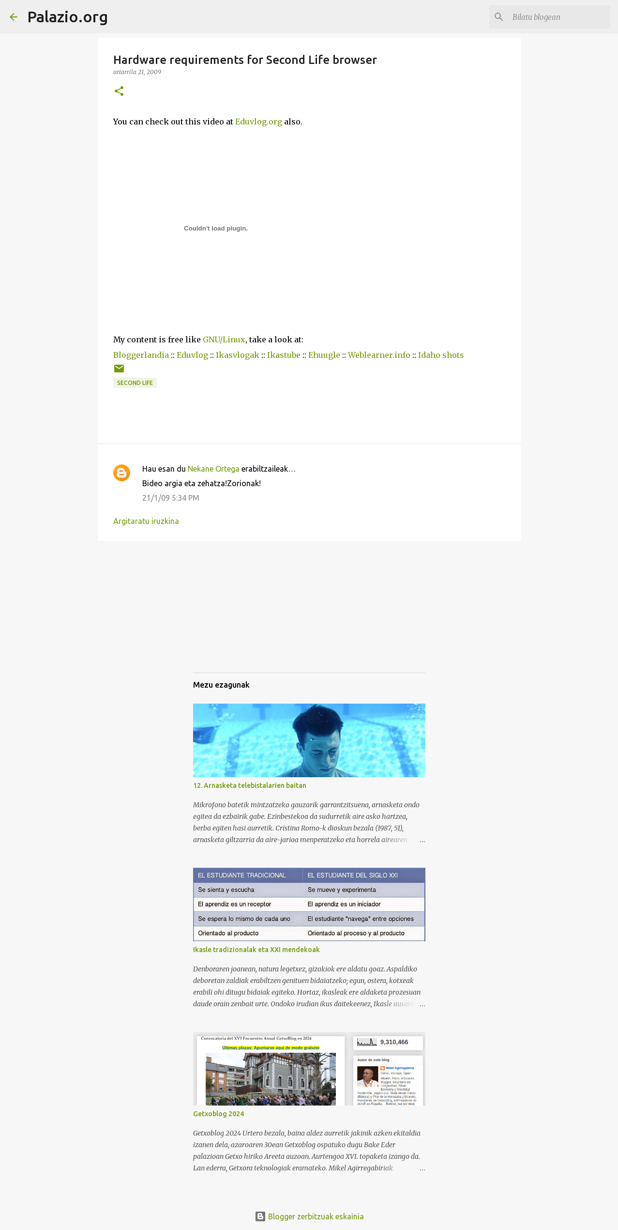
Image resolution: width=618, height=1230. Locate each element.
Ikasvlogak (237, 355)
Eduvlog (192, 355)
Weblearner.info (379, 355)
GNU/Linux (224, 339)
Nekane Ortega (214, 468)
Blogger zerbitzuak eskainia (309, 1216)
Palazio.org (67, 16)
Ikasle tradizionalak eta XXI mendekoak (256, 949)
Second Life (135, 383)
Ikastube (284, 355)
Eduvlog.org (258, 121)
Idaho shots (441, 355)
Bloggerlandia (141, 355)
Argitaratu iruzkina (146, 521)
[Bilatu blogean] (559, 17)
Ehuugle (324, 355)
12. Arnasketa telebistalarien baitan (249, 785)
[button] (119, 91)
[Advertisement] (241, 615)
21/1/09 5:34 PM (170, 497)
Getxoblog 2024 (218, 1114)
